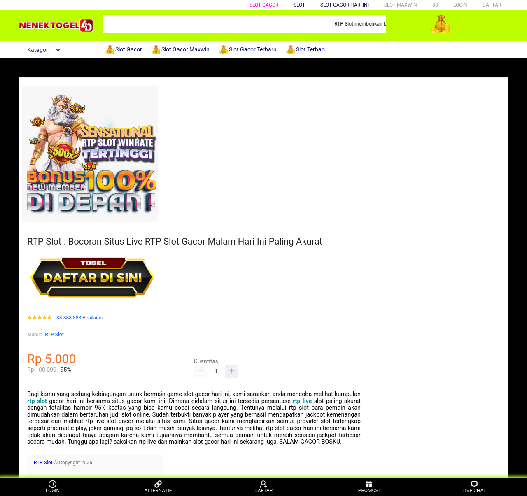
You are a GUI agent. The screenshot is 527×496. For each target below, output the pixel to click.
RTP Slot (54, 335)
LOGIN (460, 5)
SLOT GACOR (264, 5)
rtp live (302, 401)
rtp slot (37, 401)
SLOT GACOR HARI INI (344, 5)
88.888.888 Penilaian (79, 318)
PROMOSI (369, 487)
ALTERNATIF (158, 487)
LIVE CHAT (474, 487)
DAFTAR (492, 5)
